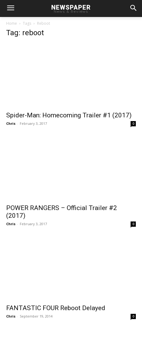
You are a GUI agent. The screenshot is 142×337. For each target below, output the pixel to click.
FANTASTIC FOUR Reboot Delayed (55, 308)
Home (11, 23)
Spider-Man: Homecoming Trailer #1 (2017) (69, 115)
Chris (10, 123)
